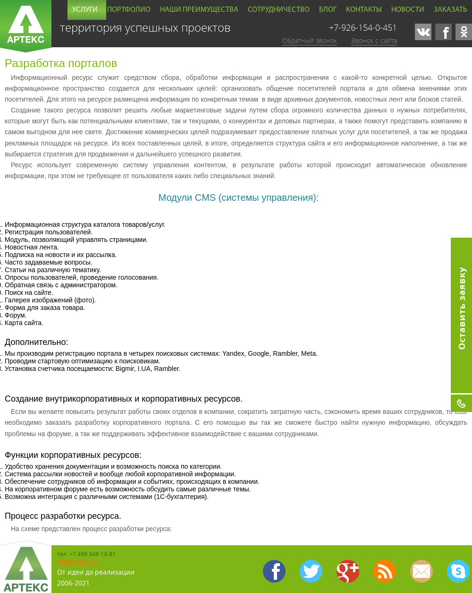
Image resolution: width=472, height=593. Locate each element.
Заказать (450, 10)
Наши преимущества (199, 10)
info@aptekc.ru (77, 561)
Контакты (364, 10)
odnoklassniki (463, 32)
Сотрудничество (279, 10)
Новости (407, 10)
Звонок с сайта (374, 40)
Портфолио (129, 10)
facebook (443, 32)
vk (423, 32)
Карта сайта (384, 571)
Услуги (85, 10)
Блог (328, 10)
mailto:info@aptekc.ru (421, 571)
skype (458, 571)
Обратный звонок (309, 40)
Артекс (25, 26)
